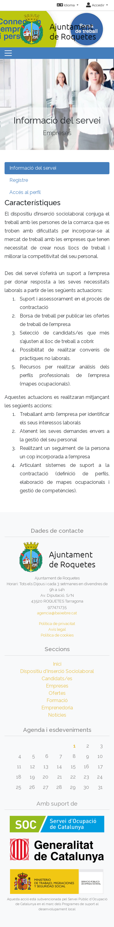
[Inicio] (57, 27)
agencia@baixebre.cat (57, 613)
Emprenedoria (57, 708)
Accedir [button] (95, 5)
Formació (57, 700)
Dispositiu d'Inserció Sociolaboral (57, 671)
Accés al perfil (25, 192)
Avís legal (57, 629)
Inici (57, 664)
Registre (18, 180)
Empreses (57, 686)
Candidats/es (57, 678)
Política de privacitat (57, 623)
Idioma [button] (66, 5)
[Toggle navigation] (8, 53)
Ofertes (57, 693)
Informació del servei (32, 168)
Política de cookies (57, 635)
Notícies (57, 715)
